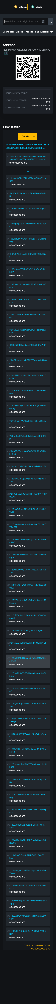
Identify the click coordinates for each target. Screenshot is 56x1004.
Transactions (31, 31)
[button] (6, 53)
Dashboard (9, 31)
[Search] (22, 21)
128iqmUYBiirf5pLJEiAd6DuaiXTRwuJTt (28, 466)
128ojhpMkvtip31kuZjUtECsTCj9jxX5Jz (28, 630)
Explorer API (46, 31)
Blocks (19, 31)
